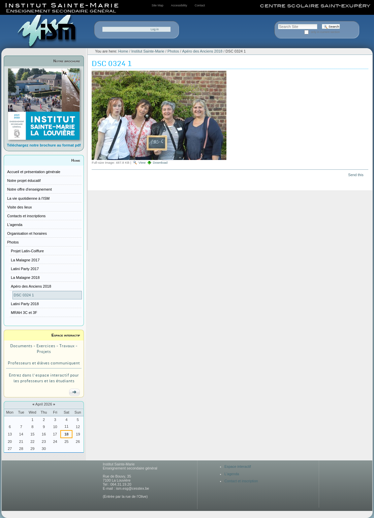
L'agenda (231, 474)
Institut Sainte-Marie (147, 51)
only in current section (325, 32)
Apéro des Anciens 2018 (202, 51)
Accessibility (179, 5)
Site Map (157, 5)
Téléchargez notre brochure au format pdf (44, 145)
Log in (155, 29)
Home (75, 160)
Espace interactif (66, 335)
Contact (200, 5)
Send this (355, 175)
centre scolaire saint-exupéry (315, 6)
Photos (173, 51)
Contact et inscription (241, 481)
